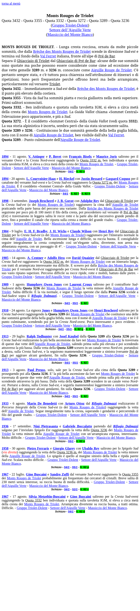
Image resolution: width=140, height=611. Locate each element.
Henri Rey (106, 231)
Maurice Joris (106, 156)
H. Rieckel (66, 178)
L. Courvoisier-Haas (41, 178)
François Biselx (80, 156)
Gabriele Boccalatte (77, 426)
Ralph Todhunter (39, 336)
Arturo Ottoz (74, 403)
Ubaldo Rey (90, 448)
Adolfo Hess (56, 258)
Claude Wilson (81, 231)
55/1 (69, 329)
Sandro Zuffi (59, 474)
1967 (5, 474)
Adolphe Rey (89, 201)
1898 (5, 201)
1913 (5, 336)
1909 (5, 284)
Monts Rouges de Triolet (47, 112)
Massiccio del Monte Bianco (70, 34)
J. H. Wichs (58, 231)
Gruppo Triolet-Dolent (70, 25)
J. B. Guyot (65, 201)
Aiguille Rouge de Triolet (111, 70)
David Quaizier (83, 258)
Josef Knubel (69, 336)
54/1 (65, 193)
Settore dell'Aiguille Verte (31, 168)
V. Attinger (36, 156)
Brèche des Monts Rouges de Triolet (62, 51)
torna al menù (11, 3)
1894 (5, 156)
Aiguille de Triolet (125, 204)
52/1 (75, 489)
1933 (5, 403)
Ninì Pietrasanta (45, 426)
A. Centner (35, 258)
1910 (5, 310)
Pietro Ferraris (38, 448)
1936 (5, 426)
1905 (5, 258)
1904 (5, 231)
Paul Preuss (36, 370)
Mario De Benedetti (42, 403)
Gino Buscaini (36, 474)
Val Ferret (48, 56)
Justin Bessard (91, 178)
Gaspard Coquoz (118, 178)
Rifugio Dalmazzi (44, 296)
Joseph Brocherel (41, 201)
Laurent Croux (81, 284)
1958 (5, 448)
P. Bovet (55, 156)
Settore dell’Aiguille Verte (70, 30)
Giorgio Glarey (64, 448)
